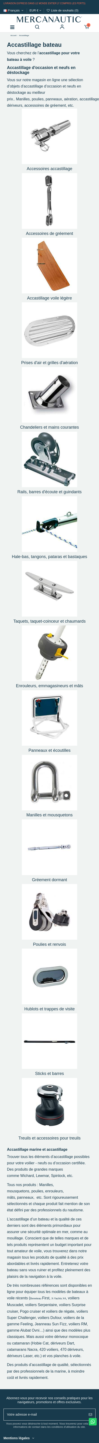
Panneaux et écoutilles (49, 750)
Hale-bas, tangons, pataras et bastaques (49, 556)
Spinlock (58, 1176)
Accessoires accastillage (49, 168)
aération (70, 99)
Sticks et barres (49, 1073)
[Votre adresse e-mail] (45, 1414)
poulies (38, 99)
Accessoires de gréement (49, 233)
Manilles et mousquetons (49, 815)
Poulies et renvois (49, 944)
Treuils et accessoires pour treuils (49, 1138)
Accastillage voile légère (49, 298)
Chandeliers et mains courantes (49, 427)
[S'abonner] (90, 1414)
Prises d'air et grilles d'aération (49, 362)
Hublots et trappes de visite (49, 1009)
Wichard (27, 1176)
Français (13, 10)
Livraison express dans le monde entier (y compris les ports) (44, 3)
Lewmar (42, 1176)
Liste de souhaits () (62, 10)
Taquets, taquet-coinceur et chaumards (49, 621)
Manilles (22, 99)
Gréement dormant (49, 879)
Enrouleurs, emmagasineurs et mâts (49, 685)
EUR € (35, 10)
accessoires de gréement (45, 105)
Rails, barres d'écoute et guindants (49, 492)
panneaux (54, 99)
